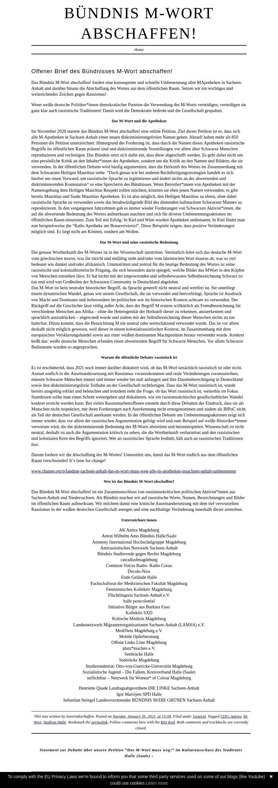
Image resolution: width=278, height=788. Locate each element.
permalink (99, 722)
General (199, 716)
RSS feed (168, 722)
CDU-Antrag (231, 716)
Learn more (157, 783)
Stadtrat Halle (55, 722)
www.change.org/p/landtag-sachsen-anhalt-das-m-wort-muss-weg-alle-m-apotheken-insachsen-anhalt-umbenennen (133, 471)
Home (139, 49)
